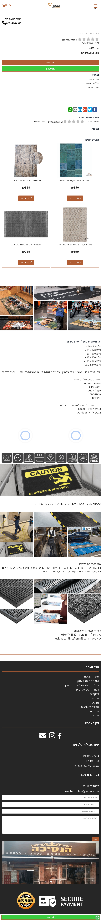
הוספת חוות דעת (39, 121)
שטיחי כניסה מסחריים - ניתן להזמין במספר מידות (68, 503)
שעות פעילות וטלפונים (86, 744)
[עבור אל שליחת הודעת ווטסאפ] (97, 917)
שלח (95, 839)
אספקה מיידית (12, 20)
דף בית (96, 33)
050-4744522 (14, 23)
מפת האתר (92, 667)
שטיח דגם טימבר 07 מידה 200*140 (26, 180)
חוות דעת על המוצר (89, 117)
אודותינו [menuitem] (94, 711)
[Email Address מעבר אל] (42, 737)
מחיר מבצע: (93, 52)
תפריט (96, 8)
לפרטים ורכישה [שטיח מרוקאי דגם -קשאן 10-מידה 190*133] (75, 262)
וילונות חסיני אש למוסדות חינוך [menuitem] (81, 685)
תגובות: (95, 128)
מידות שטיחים (87, 33)
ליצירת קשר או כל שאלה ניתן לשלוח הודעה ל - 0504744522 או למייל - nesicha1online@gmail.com (77, 634)
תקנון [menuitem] (96, 716)
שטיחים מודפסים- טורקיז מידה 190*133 (75, 180)
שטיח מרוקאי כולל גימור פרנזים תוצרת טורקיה (92, 83)
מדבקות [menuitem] (94, 703)
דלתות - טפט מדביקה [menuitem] (87, 689)
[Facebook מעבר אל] (60, 737)
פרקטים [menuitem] (94, 694)
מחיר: (94, 48)
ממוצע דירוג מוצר (66, 121)
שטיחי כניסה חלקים (90, 564)
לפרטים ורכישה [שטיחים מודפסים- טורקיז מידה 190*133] (75, 198)
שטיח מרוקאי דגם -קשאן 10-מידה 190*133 (75, 244)
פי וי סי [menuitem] (95, 698)
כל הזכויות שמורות (88, 774)
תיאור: (95, 74)
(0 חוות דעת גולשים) (55, 121)
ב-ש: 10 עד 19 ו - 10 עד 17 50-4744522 (87, 761)
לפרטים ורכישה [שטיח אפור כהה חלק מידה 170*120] (26, 262)
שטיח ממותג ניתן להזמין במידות (84, 341)
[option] (50, 862)
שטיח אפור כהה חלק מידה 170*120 (26, 244)
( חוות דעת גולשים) (69, 39)
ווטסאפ (50, 68)
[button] (9, 862)
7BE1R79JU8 (87, 42)
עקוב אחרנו (92, 723)
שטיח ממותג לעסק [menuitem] (88, 681)
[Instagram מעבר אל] (52, 737)
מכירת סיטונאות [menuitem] (90, 707)
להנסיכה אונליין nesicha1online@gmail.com (81, 788)
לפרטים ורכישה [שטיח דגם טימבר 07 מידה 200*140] (26, 198)
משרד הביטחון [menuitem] (91, 676)
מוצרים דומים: (92, 139)
